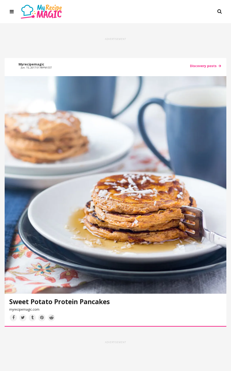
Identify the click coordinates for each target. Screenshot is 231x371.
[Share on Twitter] (22, 317)
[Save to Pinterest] (41, 317)
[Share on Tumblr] (32, 317)
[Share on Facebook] (13, 317)
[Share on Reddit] (51, 317)
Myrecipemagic (31, 64)
